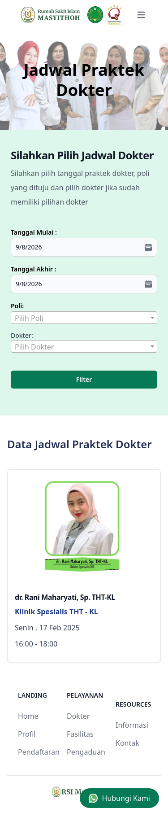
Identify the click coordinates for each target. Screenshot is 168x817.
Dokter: (22, 335)
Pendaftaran (39, 752)
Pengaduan (86, 752)
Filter (84, 379)
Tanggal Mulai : (34, 232)
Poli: (17, 305)
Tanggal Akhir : (33, 269)
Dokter (78, 716)
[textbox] (84, 318)
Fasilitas (80, 734)
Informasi (132, 725)
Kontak (127, 743)
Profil (26, 734)
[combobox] (84, 317)
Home (28, 716)
